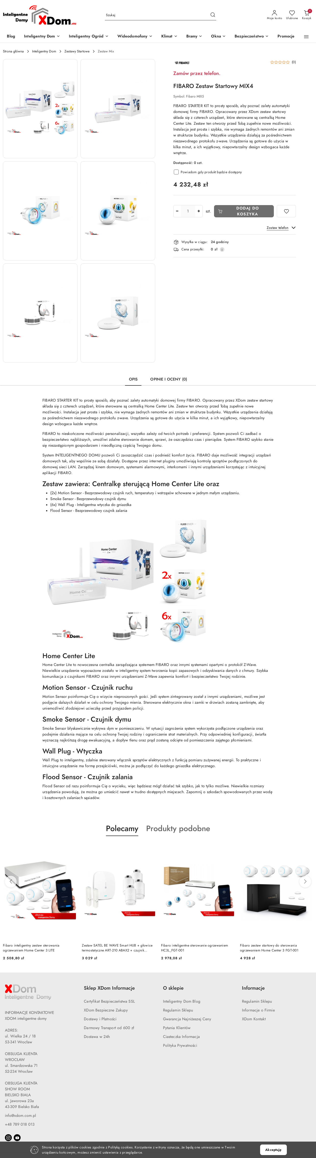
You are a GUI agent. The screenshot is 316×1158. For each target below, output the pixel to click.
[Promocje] (286, 36)
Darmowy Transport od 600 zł (109, 1028)
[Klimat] (169, 36)
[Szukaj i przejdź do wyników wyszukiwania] (212, 15)
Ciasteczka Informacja (181, 1036)
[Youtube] (17, 1137)
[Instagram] (8, 1137)
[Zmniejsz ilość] (177, 211)
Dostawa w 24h (97, 1036)
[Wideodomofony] (134, 36)
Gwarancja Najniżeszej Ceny (187, 1019)
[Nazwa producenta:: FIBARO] (181, 62)
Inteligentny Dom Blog (181, 1001)
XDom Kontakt (254, 1019)
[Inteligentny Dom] (42, 36)
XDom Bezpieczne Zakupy (106, 1010)
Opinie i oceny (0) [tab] (168, 379)
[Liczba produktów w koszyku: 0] (306, 15)
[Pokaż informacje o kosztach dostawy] (222, 249)
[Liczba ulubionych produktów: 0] (292, 15)
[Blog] (11, 36)
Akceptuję (273, 1149)
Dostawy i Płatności (100, 1019)
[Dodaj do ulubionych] (286, 211)
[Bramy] (194, 36)
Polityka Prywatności (180, 1045)
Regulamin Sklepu (178, 1010)
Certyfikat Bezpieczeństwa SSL (109, 1001)
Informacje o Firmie (258, 1010)
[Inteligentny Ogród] (89, 36)
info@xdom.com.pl (20, 1115)
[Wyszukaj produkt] (160, 15)
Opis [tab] (133, 379)
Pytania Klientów (177, 1028)
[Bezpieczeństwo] (252, 36)
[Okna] (218, 36)
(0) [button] (294, 62)
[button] (306, 37)
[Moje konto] (274, 15)
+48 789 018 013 (20, 1124)
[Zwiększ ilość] (198, 211)
